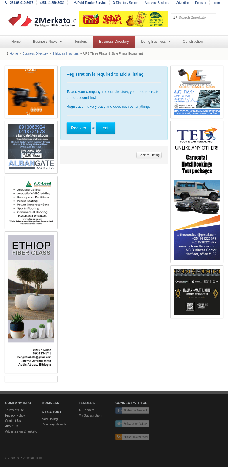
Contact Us (13, 420)
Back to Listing (149, 155)
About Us (11, 426)
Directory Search (126, 2)
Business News (47, 41)
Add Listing (50, 419)
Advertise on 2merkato (21, 431)
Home (16, 41)
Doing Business (156, 41)
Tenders (80, 41)
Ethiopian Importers (65, 53)
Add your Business (157, 2)
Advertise (182, 2)
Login (216, 2)
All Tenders (86, 410)
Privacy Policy (15, 415)
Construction (193, 41)
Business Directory (114, 41)
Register (200, 2)
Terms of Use (14, 410)
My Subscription (90, 415)
